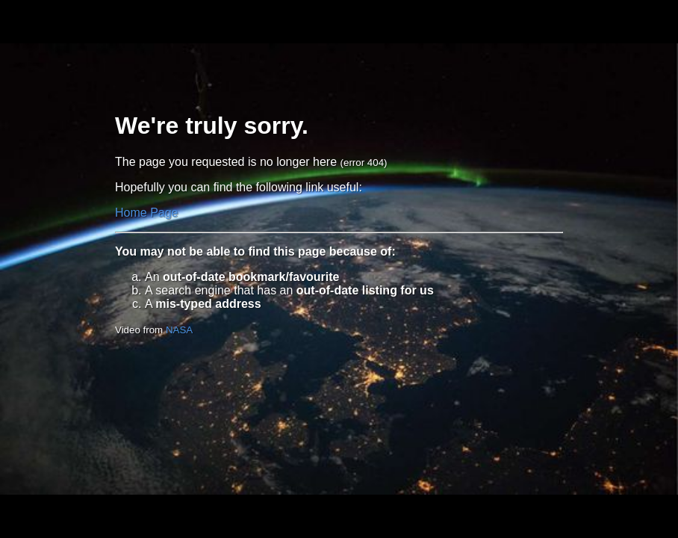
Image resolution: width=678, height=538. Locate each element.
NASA (179, 330)
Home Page (146, 212)
